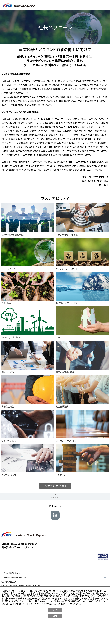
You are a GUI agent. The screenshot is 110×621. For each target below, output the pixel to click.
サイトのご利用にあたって (11, 573)
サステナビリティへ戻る (55, 485)
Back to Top (55, 497)
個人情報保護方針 (8, 582)
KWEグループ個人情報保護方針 (13, 577)
